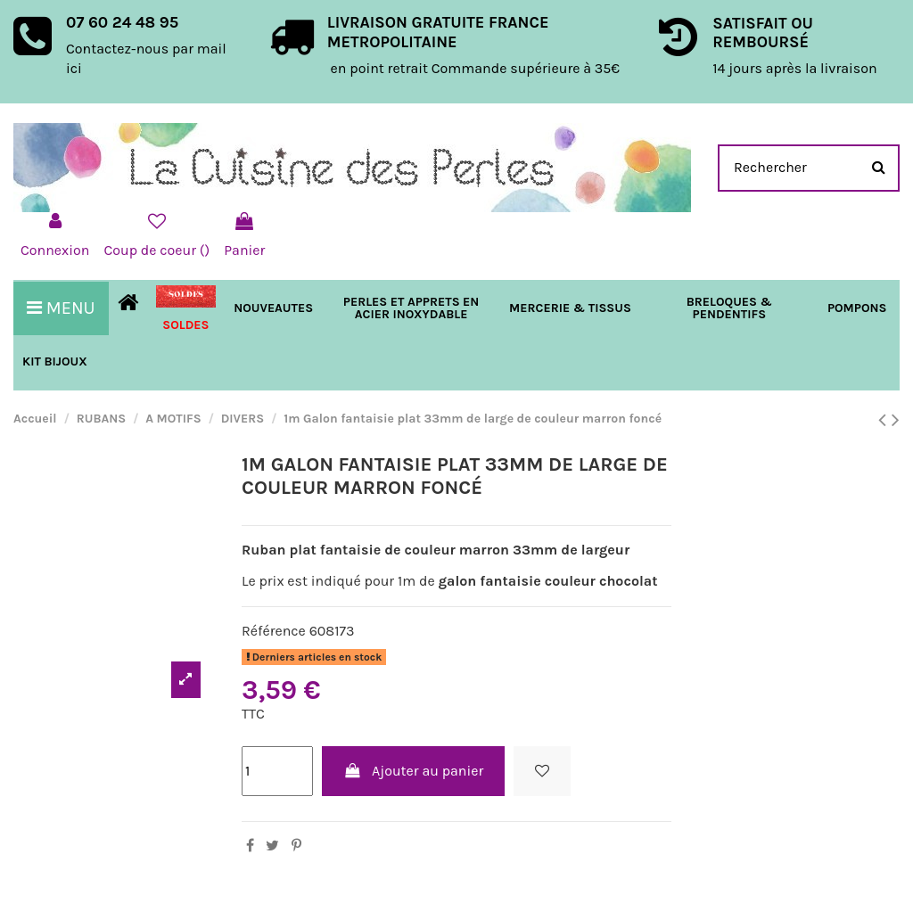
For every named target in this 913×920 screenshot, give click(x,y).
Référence (274, 630)
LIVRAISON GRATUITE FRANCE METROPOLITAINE (438, 32)
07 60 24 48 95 (122, 22)
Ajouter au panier (413, 770)
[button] (570, 308)
